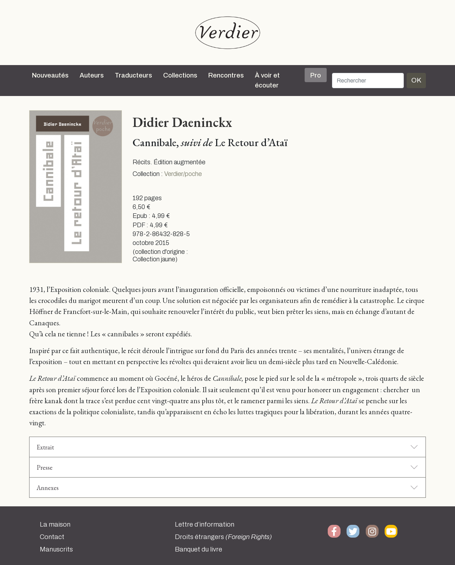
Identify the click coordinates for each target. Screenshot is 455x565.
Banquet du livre (198, 549)
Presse (45, 467)
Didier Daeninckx (182, 122)
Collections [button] (180, 75)
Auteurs (92, 75)
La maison (55, 524)
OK (416, 80)
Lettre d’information (204, 524)
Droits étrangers (223, 536)
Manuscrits (56, 549)
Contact (52, 536)
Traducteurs (133, 75)
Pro (315, 75)
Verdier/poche (183, 174)
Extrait (45, 447)
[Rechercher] (368, 80)
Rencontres (226, 75)
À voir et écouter (267, 80)
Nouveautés (50, 75)
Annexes (48, 488)
